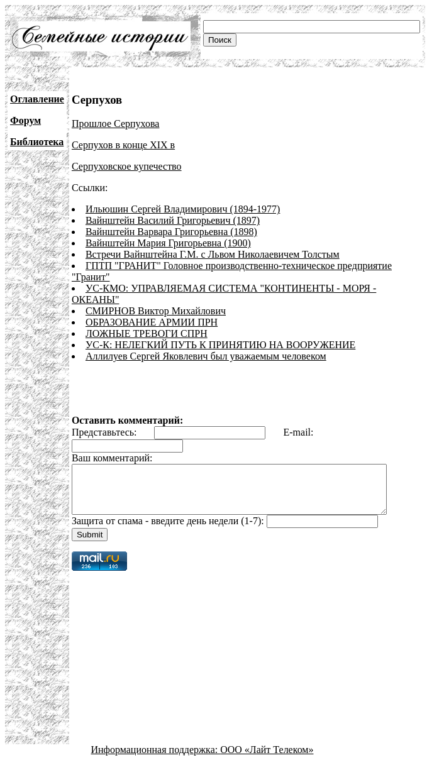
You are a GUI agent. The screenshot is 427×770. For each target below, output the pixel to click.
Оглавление (37, 99)
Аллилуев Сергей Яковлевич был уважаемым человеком (206, 356)
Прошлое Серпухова (116, 123)
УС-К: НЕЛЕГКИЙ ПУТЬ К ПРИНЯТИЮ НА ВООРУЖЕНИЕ (220, 344)
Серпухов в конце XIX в (123, 145)
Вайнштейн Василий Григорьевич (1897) (173, 220)
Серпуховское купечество (127, 166)
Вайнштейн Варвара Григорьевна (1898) (171, 231)
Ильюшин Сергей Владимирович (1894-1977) (183, 209)
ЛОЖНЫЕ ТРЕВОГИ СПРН (147, 333)
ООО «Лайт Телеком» (266, 759)
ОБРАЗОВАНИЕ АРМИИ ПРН (152, 322)
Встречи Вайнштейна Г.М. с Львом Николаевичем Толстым (213, 254)
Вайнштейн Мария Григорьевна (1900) (168, 243)
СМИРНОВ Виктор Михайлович (156, 310)
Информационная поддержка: (156, 759)
